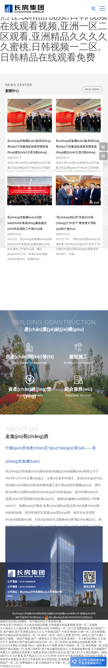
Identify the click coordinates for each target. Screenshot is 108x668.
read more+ (92, 89)
